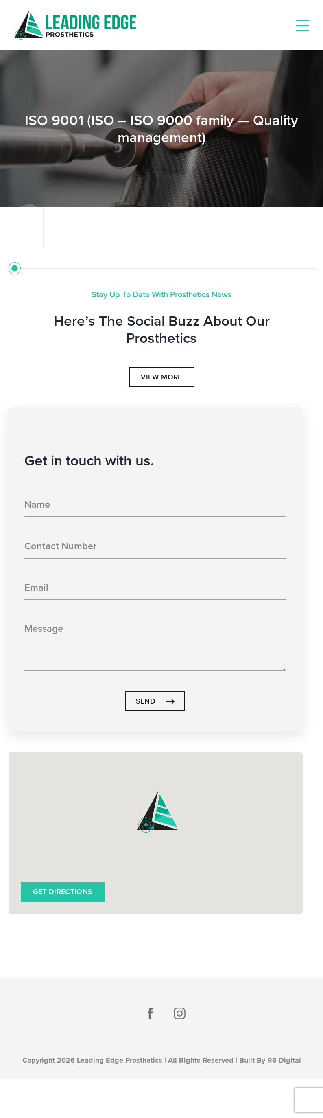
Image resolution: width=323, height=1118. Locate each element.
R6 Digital (284, 1060)
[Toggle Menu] (302, 26)
